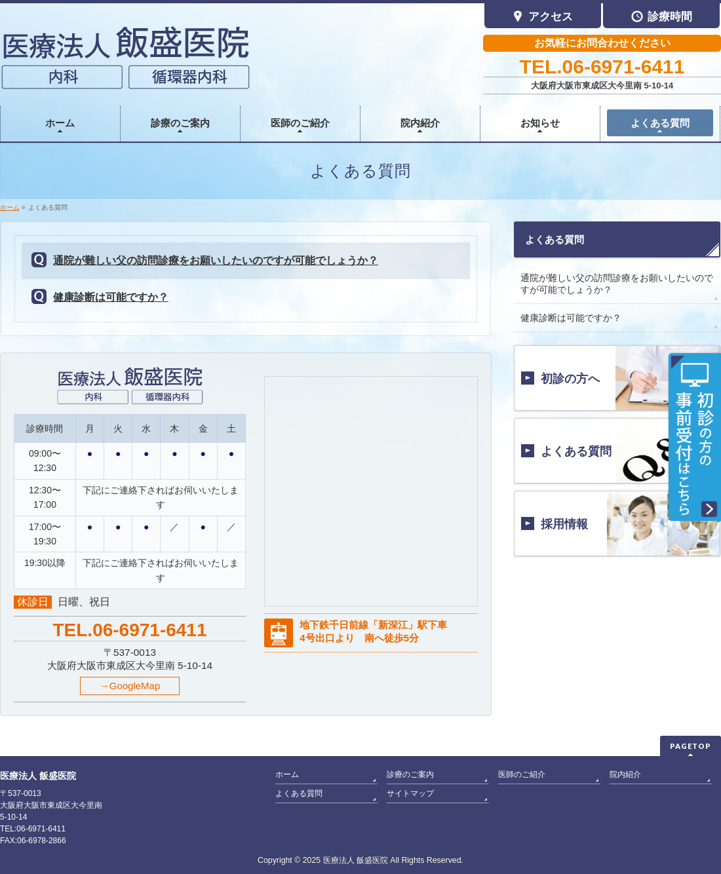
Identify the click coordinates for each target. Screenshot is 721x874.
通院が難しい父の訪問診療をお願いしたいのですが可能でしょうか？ (215, 260)
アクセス (542, 17)
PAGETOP (690, 746)
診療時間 (661, 17)
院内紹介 (625, 774)
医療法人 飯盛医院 (355, 860)
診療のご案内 (410, 774)
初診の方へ (570, 378)
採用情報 (564, 524)
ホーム (287, 774)
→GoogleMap (130, 685)
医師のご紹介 (521, 774)
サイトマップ (410, 793)
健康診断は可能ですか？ (110, 297)
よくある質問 (554, 239)
